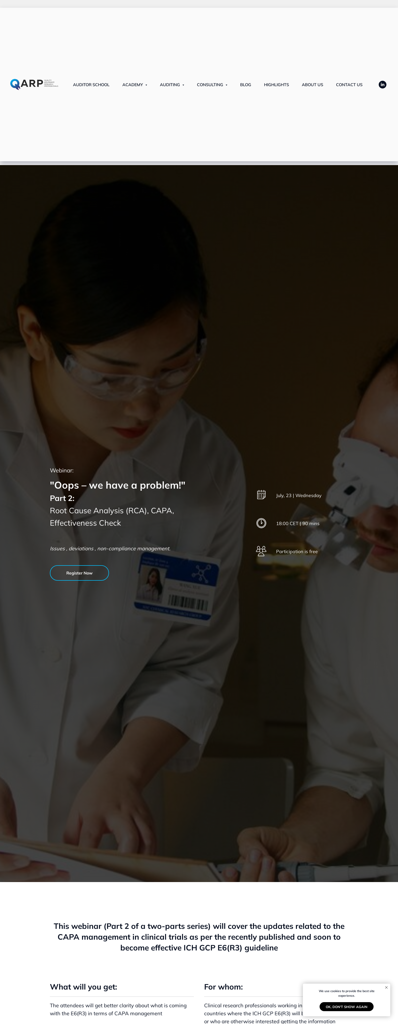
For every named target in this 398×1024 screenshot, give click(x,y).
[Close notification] (386, 987)
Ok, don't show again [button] (346, 1007)
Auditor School (91, 84)
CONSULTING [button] (210, 84)
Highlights (276, 84)
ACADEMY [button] (133, 84)
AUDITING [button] (170, 84)
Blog (245, 84)
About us (312, 84)
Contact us (349, 84)
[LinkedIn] (382, 84)
